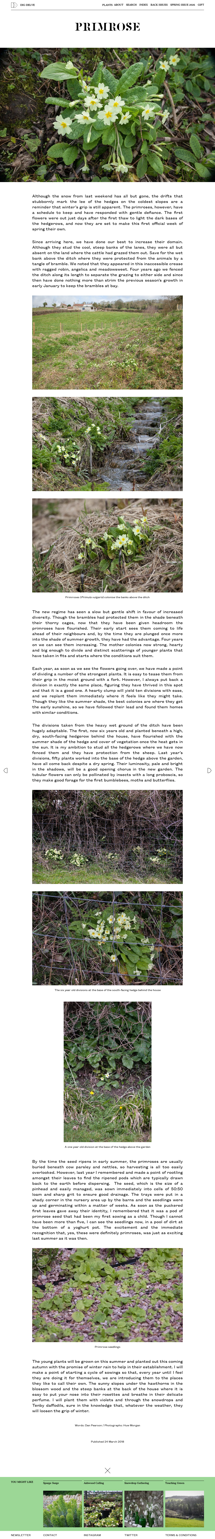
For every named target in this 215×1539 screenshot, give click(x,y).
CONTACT (50, 1535)
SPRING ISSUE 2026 (182, 5)
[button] (5, 769)
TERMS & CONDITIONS (181, 1535)
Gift (201, 5)
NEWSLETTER (21, 1535)
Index (143, 5)
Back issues (159, 5)
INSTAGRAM (92, 1535)
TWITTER (131, 1535)
